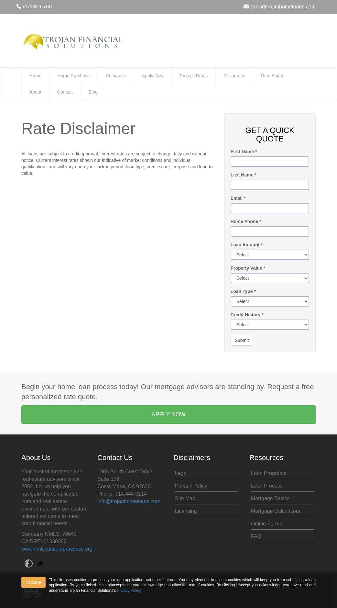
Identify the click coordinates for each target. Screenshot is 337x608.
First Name (244, 151)
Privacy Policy (191, 486)
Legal (181, 473)
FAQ (256, 536)
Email (238, 198)
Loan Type (243, 291)
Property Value (248, 268)
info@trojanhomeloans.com (128, 501)
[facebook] (28, 564)
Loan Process (267, 486)
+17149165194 (34, 6)
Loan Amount (247, 244)
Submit (242, 340)
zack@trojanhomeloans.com (280, 6)
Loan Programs (268, 473)
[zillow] (40, 564)
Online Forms (266, 523)
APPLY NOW (168, 414)
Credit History (247, 314)
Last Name (243, 174)
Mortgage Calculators (275, 511)
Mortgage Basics (270, 498)
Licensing (186, 511)
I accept (33, 582)
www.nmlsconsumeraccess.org (56, 549)
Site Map (185, 498)
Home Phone (246, 221)
